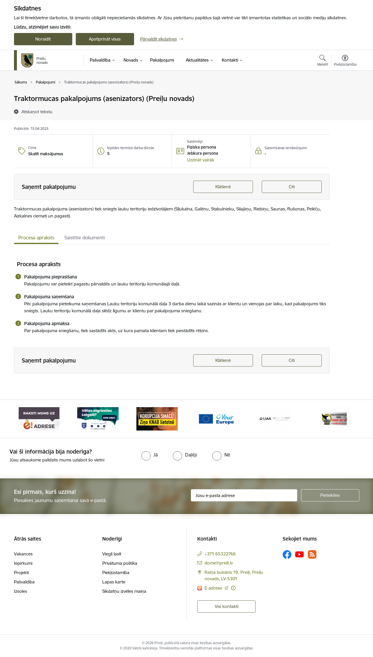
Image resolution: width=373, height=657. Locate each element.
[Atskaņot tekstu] (37, 111)
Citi (292, 186)
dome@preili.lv (219, 563)
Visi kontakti (226, 606)
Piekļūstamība (115, 572)
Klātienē (223, 186)
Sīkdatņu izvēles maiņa (124, 591)
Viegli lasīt (111, 554)
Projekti (21, 572)
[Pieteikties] (330, 495)
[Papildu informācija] (233, 588)
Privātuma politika (119, 563)
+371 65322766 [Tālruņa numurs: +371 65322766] (220, 554)
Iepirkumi (23, 563)
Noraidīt (43, 39)
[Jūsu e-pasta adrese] (244, 495)
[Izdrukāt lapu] (345, 96)
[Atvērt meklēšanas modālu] (322, 61)
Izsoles (20, 591)
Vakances (23, 554)
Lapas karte (113, 582)
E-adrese (214, 588)
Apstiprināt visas (105, 39)
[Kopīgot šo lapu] (345, 111)
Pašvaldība (24, 582)
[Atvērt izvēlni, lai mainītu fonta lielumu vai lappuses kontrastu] (345, 61)
